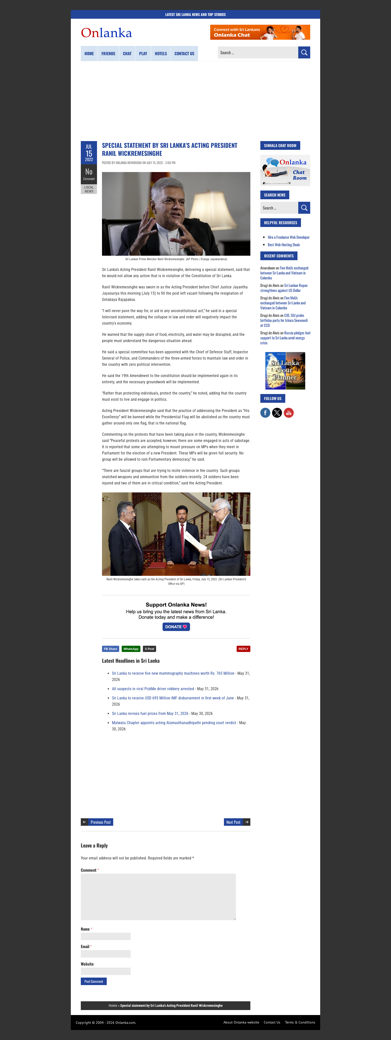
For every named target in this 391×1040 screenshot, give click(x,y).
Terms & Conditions (300, 1022)
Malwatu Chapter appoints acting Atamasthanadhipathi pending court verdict (174, 722)
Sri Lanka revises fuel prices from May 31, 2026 (150, 713)
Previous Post (101, 822)
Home (89, 53)
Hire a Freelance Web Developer (289, 237)
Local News (89, 189)
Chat (127, 53)
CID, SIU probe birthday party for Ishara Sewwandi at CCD (284, 320)
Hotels (161, 53)
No (89, 171)
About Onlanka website (241, 1022)
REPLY (243, 649)
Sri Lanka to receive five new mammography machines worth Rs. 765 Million (173, 673)
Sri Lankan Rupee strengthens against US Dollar (283, 287)
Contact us (184, 53)
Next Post (233, 822)
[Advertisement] (195, 101)
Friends (108, 53)
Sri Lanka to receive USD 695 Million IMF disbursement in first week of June (173, 698)
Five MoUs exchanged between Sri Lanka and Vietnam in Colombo (284, 272)
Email (86, 946)
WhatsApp (131, 649)
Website (87, 964)
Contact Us (272, 1022)
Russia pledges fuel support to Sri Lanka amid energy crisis (285, 337)
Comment (89, 178)
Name (86, 929)
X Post (149, 649)
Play (143, 53)
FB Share (110, 649)
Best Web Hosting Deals (284, 244)
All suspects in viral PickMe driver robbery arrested (153, 688)
